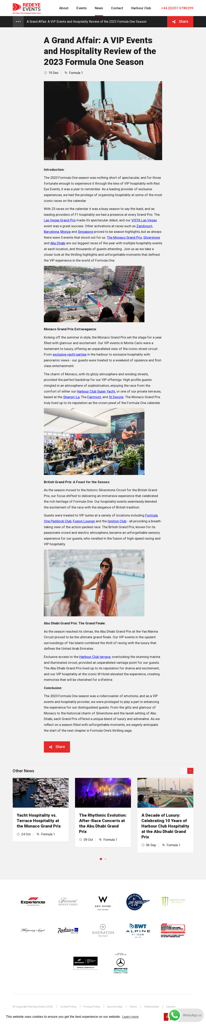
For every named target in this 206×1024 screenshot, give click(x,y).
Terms (133, 1006)
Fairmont (94, 397)
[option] (40, 809)
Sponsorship (114, 1006)
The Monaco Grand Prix (124, 237)
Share (183, 21)
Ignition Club (117, 521)
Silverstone (151, 237)
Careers (170, 1006)
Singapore (85, 232)
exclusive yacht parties (70, 354)
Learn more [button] (130, 1016)
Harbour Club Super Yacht (96, 391)
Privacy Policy (91, 1006)
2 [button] (105, 859)
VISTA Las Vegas (144, 220)
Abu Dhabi (57, 243)
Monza (65, 232)
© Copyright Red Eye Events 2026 (33, 1006)
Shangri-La (71, 397)
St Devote (116, 397)
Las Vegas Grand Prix (60, 220)
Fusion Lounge (84, 521)
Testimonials (151, 1006)
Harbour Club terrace (94, 657)
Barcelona (51, 232)
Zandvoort (144, 226)
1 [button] (101, 859)
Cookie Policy (68, 1006)
